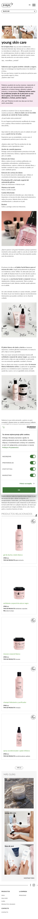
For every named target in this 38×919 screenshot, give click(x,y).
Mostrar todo (29, 878)
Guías (3, 901)
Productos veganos (8, 904)
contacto (4, 912)
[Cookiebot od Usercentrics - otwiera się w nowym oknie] (27, 427)
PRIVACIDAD (22, 895)
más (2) (19, 767)
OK (19, 490)
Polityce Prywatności (10, 447)
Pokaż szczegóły (26, 483)
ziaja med (4, 898)
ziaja (3, 895)
